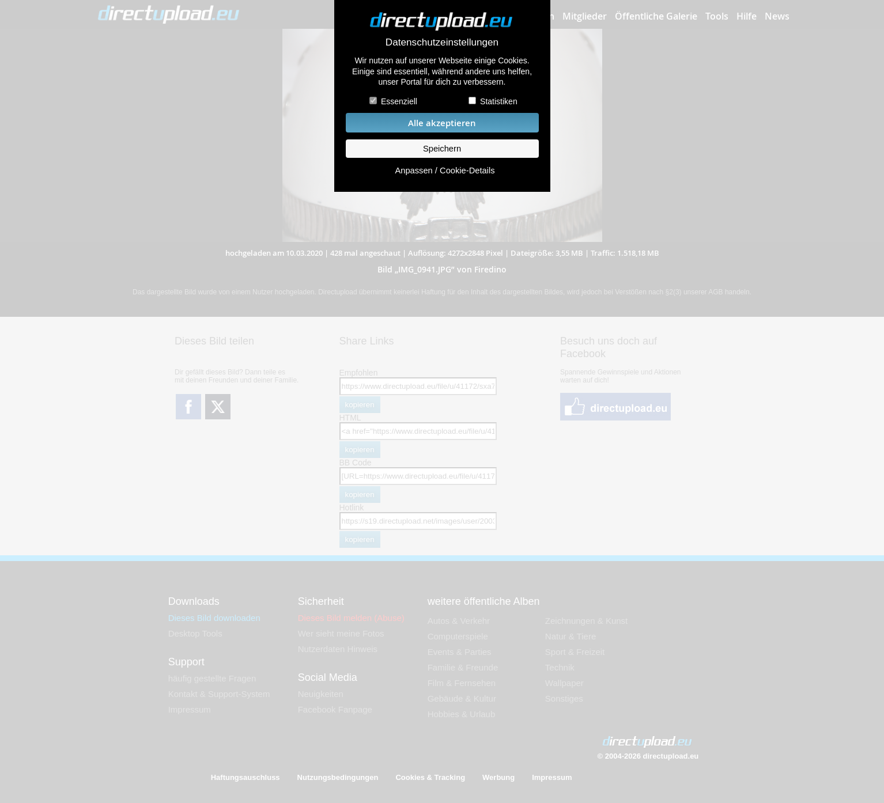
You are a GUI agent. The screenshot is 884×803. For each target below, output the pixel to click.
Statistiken (498, 101)
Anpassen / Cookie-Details (444, 170)
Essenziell (399, 101)
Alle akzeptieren (442, 123)
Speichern (442, 148)
